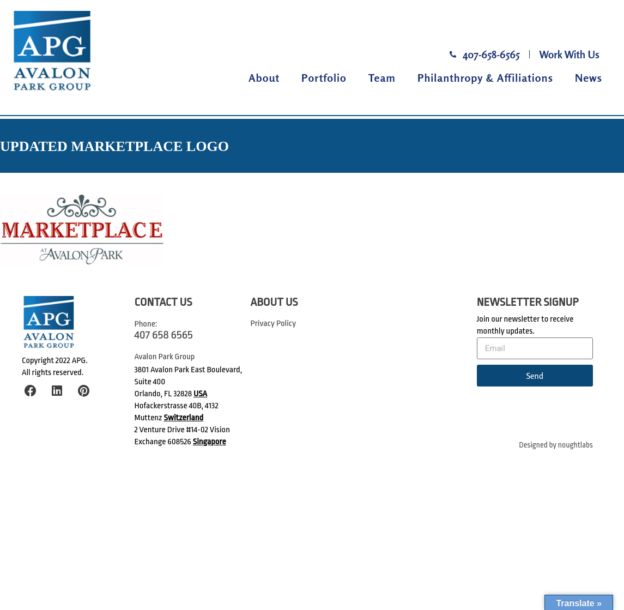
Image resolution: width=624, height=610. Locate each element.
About (264, 77)
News (588, 77)
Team (382, 77)
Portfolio (324, 77)
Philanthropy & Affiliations (485, 77)
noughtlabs (575, 445)
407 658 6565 (164, 335)
